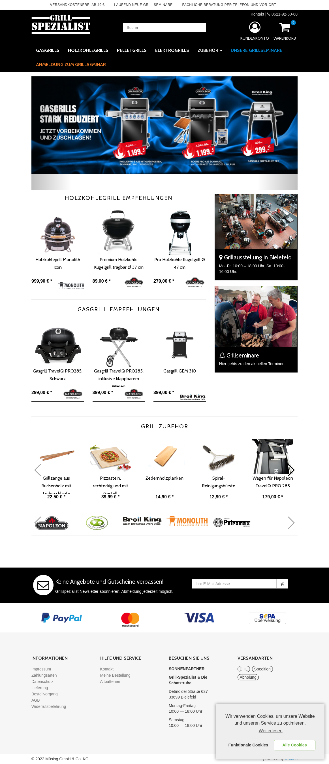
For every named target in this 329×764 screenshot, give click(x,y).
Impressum (41, 669)
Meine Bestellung (115, 675)
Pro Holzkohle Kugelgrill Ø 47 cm (179, 263)
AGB (35, 700)
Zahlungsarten (44, 675)
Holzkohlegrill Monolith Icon (57, 263)
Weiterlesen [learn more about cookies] (271, 730)
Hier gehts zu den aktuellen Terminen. (252, 363)
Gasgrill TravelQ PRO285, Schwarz (57, 374)
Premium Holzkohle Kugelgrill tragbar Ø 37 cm (119, 263)
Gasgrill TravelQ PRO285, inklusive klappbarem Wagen (119, 377)
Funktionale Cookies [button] (248, 745)
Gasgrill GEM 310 (179, 371)
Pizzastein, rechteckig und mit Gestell (110, 484)
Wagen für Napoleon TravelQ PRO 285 (273, 481)
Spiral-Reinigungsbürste (218, 481)
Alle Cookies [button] (294, 745)
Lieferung (39, 687)
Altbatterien (110, 681)
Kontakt (257, 14)
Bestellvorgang (44, 694)
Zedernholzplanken (164, 478)
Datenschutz (42, 681)
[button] (51, 133)
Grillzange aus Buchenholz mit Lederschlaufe (56, 484)
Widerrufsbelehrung (48, 706)
